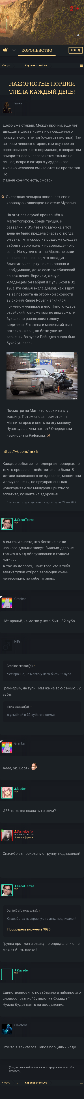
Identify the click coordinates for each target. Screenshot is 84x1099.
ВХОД (75, 50)
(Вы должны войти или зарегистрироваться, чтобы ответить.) (41, 1069)
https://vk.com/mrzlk (20, 451)
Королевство (37, 50)
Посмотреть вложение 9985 (28, 929)
